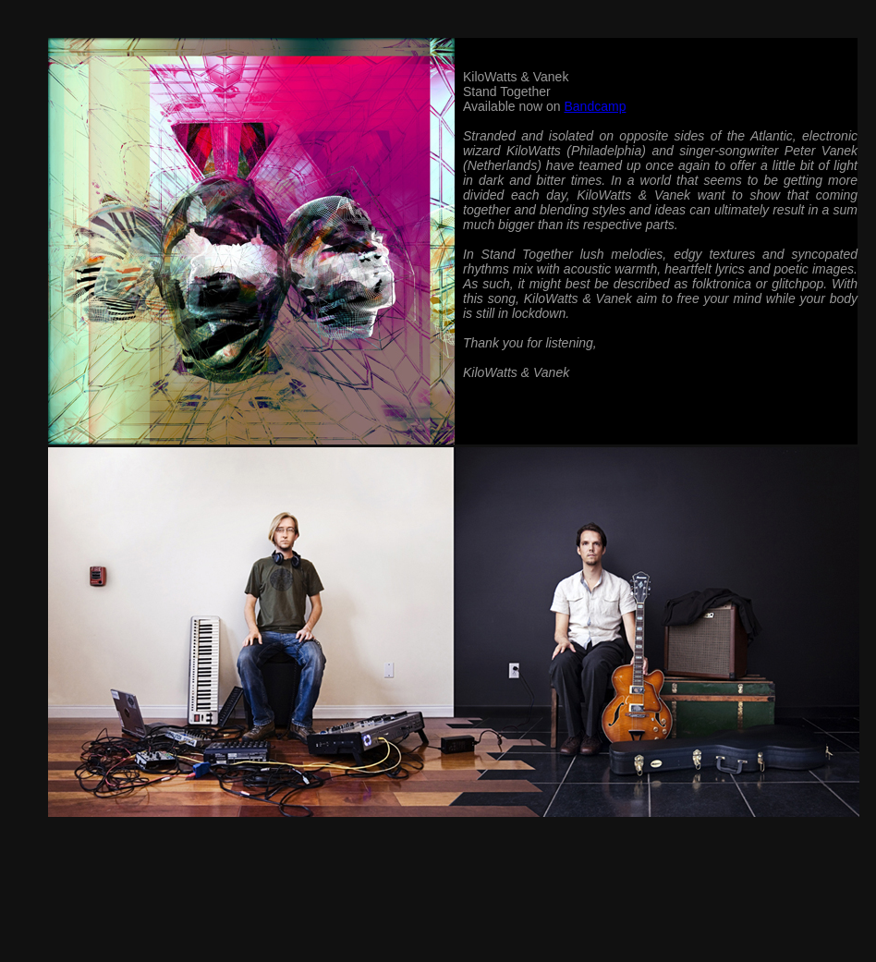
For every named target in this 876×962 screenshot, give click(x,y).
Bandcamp (595, 106)
